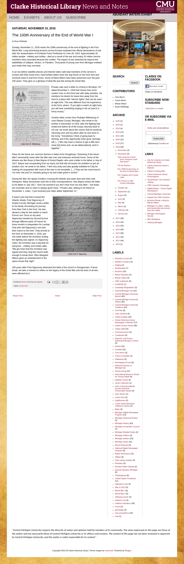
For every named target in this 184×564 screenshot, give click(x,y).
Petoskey (119, 463)
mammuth (109, 551)
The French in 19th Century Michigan (126, 182)
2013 (118, 233)
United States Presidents (125, 478)
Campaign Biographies (124, 287)
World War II (120, 494)
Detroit (118, 346)
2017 (118, 218)
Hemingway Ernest (123, 362)
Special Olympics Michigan (126, 470)
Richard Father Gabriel (124, 467)
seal (116, 516)
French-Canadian (122, 356)
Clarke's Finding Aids (156, 171)
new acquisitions (122, 513)
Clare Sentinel (121, 314)
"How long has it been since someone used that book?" (127, 159)
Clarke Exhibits (121, 317)
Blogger (128, 551)
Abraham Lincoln (122, 258)
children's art (120, 500)
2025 (118, 121)
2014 (118, 229)
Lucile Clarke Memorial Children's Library (124, 405)
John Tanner (120, 394)
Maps (117, 409)
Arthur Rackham (122, 275)
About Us (53, 17)
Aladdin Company (122, 262)
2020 (118, 139)
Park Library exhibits (123, 460)
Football (118, 349)
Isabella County (121, 380)
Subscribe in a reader (154, 108)
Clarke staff (120, 329)
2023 (118, 128)
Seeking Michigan (154, 222)
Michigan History (122, 423)
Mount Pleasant (121, 445)
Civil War (119, 310)
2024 (118, 125)
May (120, 203)
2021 (118, 136)
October (121, 188)
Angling (118, 265)
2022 (118, 132)
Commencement (122, 332)
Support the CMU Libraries (158, 197)
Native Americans (122, 454)
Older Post (97, 296)
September (123, 192)
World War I (23, 286)
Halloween (119, 359)
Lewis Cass (120, 397)
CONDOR (119, 284)
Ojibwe (118, 457)
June (120, 199)
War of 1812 (120, 487)
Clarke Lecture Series (124, 326)
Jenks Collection (122, 383)
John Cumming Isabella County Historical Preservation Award (125, 388)
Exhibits (32, 17)
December (122, 150)
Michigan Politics (122, 435)
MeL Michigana (153, 219)
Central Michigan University (158, 194)
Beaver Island (121, 278)
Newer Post (18, 296)
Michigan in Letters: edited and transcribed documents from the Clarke (158, 208)
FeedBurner (164, 143)
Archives (118, 271)
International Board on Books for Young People (127, 375)
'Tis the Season (123, 165)
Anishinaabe (120, 268)
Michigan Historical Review (126, 418)
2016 (118, 222)
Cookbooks (120, 335)
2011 (118, 240)
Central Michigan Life (124, 291)
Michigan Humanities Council (127, 427)
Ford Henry (120, 353)
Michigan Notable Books (125, 432)
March (121, 206)
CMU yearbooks (122, 281)
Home (14, 17)
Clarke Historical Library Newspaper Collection (125, 321)
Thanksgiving (120, 475)
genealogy (119, 510)
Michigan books (121, 442)
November (122, 154)
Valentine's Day (121, 484)
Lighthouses (120, 400)
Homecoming (120, 371)
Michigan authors (122, 438)
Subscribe (76, 17)
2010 (118, 244)
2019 (118, 143)
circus (117, 507)
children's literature (123, 503)
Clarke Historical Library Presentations (157, 175)
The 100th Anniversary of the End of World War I (128, 170)
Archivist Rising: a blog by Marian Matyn (158, 201)
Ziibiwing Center (122, 497)
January (121, 214)
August (121, 195)
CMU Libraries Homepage (158, 185)
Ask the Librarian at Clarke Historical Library (158, 161)
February (122, 210)
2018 (118, 147)
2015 (118, 226)
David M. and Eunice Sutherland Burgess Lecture (126, 339)
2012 (118, 237)
